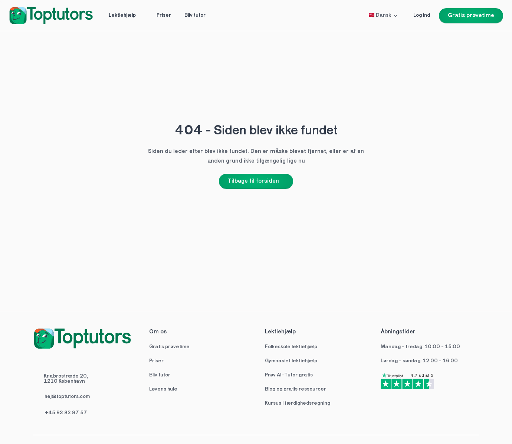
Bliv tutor (159, 375)
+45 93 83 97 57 (66, 413)
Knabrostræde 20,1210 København (66, 378)
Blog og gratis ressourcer (295, 389)
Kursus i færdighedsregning (297, 403)
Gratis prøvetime (169, 347)
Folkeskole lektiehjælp (291, 347)
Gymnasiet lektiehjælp (291, 361)
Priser (156, 361)
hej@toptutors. (62, 396)
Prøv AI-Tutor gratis (289, 375)
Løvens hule (163, 389)
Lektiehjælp (280, 332)
